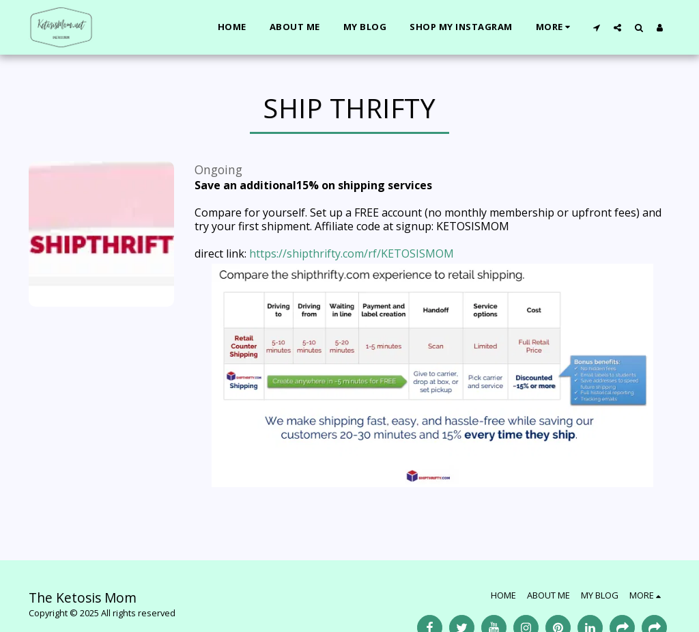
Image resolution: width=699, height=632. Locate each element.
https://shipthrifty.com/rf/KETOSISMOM (351, 253)
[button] (596, 27)
